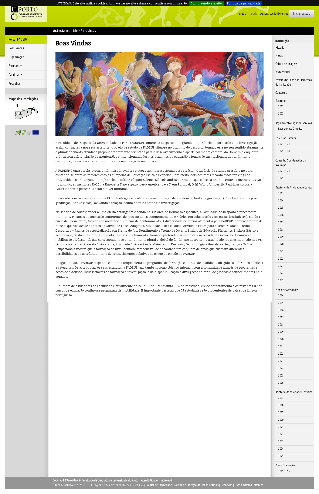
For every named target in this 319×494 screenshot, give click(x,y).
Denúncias (227, 485)
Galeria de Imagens (286, 64)
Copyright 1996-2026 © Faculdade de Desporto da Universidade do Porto (95, 480)
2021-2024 (284, 144)
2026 (281, 383)
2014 (281, 200)
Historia (279, 48)
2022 (281, 258)
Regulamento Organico (290, 128)
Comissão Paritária (286, 138)
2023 (281, 113)
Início (74, 31)
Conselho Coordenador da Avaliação (290, 163)
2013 (281, 193)
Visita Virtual (282, 72)
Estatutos (280, 101)
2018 (281, 229)
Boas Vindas (16, 48)
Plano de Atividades (286, 290)
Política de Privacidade (159, 485)
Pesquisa (14, 84)
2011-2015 (284, 471)
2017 (281, 222)
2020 (281, 244)
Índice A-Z (166, 480)
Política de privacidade (244, 3)
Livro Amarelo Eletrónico (248, 485)
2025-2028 (284, 151)
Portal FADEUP (18, 39)
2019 (281, 237)
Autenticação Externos (274, 13)
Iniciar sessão (301, 13)
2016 (281, 215)
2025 (281, 178)
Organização (16, 57)
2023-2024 (284, 171)
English (242, 13)
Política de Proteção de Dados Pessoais (196, 485)
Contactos (281, 93)
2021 (281, 251)
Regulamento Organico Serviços (293, 123)
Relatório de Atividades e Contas (293, 187)
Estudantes (16, 66)
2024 (281, 273)
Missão (279, 56)
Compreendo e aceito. (207, 3)
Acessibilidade (149, 480)
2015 (281, 106)
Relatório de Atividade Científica (293, 392)
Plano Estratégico (285, 465)
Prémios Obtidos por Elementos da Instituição (293, 82)
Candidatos (16, 75)
